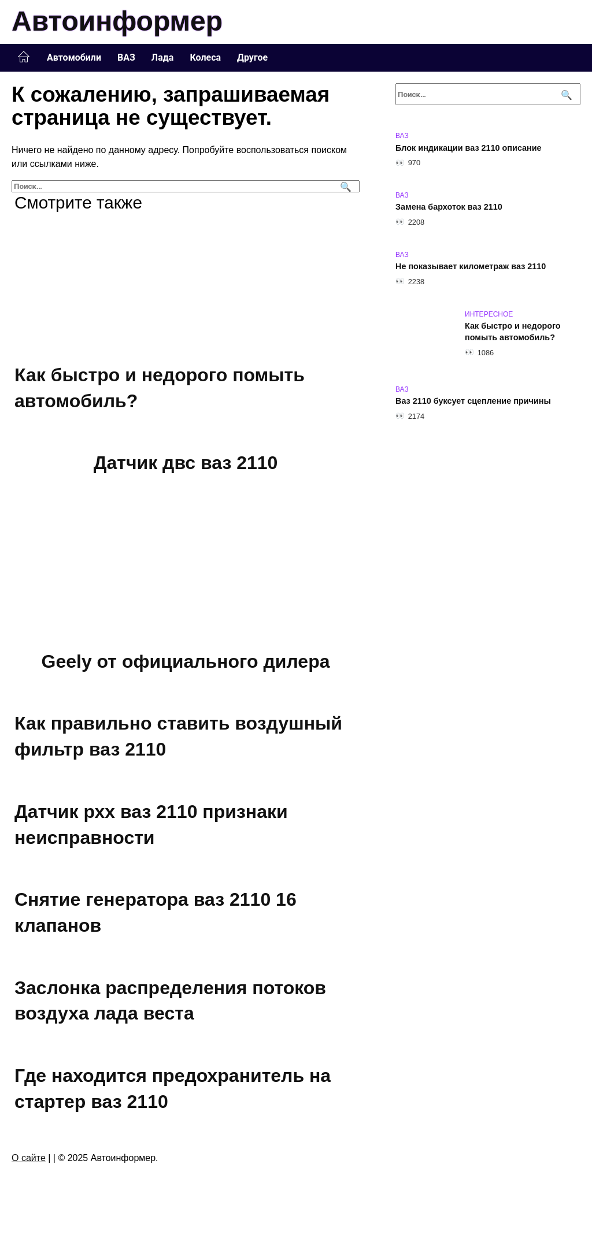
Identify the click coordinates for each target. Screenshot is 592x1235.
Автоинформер (117, 21)
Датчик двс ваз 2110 (186, 462)
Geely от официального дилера (186, 661)
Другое (252, 57)
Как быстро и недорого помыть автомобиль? (513, 332)
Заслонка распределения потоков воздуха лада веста (170, 1000)
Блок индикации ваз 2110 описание (468, 147)
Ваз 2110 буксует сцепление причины (473, 401)
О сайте (29, 1158)
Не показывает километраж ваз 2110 (470, 266)
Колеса (205, 57)
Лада (162, 57)
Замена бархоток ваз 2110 (448, 207)
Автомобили (74, 57)
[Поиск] (344, 186)
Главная (24, 57)
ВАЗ (126, 57)
